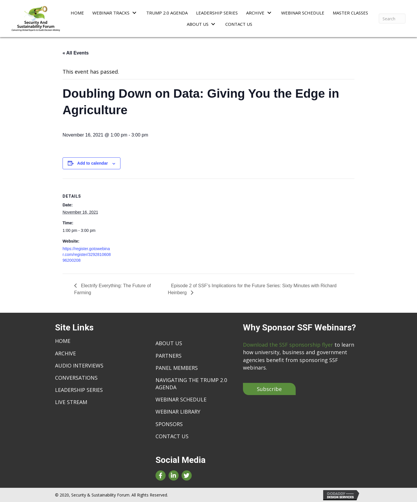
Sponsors (169, 424)
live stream (71, 402)
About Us (169, 343)
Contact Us (172, 436)
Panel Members (177, 367)
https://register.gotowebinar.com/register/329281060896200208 (87, 254)
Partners (169, 355)
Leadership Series (79, 389)
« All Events (76, 52)
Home (62, 340)
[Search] (392, 18)
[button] (269, 389)
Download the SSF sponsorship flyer (288, 344)
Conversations (76, 377)
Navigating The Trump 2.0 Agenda (191, 383)
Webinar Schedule (181, 399)
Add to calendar (92, 163)
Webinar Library (178, 411)
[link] (77, 12)
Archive (65, 353)
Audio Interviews (79, 365)
